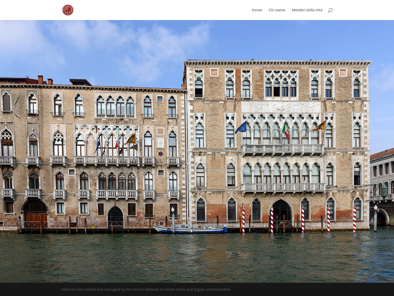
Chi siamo (277, 10)
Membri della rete (307, 10)
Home (257, 10)
